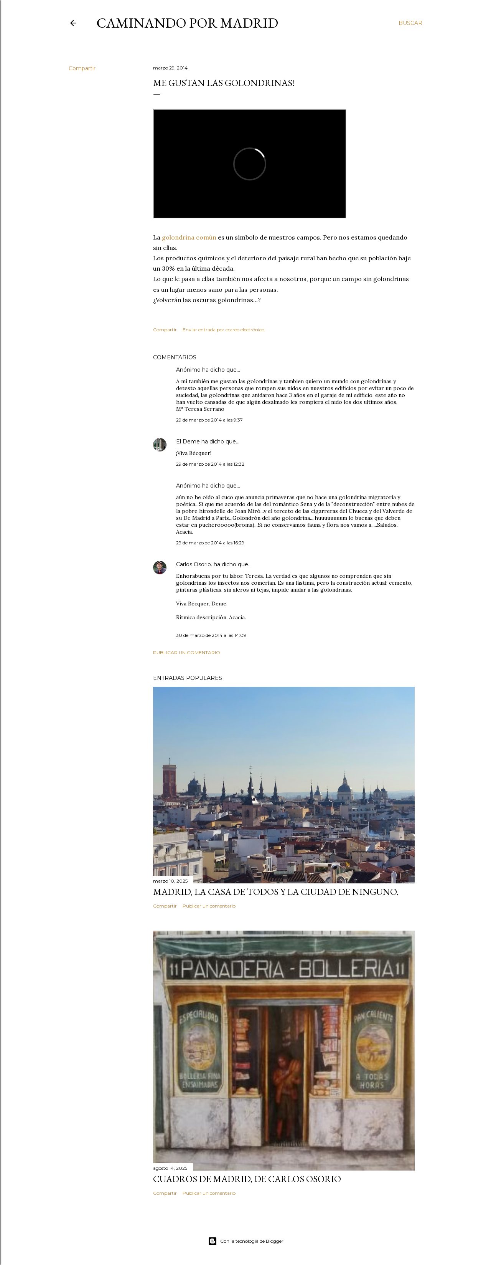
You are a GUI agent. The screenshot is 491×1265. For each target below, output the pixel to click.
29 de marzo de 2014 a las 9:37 (209, 420)
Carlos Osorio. (194, 564)
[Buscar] (410, 23)
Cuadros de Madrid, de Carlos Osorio (247, 1179)
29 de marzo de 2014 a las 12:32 (210, 464)
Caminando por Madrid (187, 23)
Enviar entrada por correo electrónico (223, 329)
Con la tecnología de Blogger (245, 1241)
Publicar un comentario (186, 652)
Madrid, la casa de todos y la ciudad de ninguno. (276, 892)
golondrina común (190, 237)
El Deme (188, 441)
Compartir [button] (82, 68)
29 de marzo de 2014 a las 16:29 (210, 543)
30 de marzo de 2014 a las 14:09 (211, 635)
